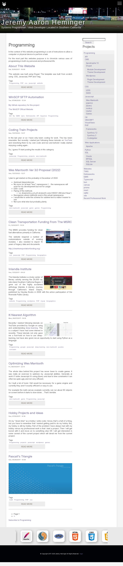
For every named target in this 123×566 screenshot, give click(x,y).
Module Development (96, 69)
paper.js (89, 103)
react (86, 190)
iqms (23, 116)
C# (86, 117)
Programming (14, 83)
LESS (88, 90)
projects (32, 156)
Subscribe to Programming (20, 524)
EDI (10, 116)
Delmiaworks (30, 116)
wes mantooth (41, 156)
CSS (87, 86)
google (22, 351)
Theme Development (96, 72)
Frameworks (91, 129)
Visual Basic (90, 123)
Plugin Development (95, 79)
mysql (43, 305)
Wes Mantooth (92, 100)
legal (81, 557)
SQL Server (91, 161)
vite (85, 195)
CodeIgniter (92, 138)
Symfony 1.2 (92, 133)
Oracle (89, 156)
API (38, 116)
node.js (89, 108)
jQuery (89, 106)
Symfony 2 (91, 135)
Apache (89, 146)
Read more (22, 87)
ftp (14, 116)
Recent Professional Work (95, 198)
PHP (21, 83)
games (37, 208)
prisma (86, 187)
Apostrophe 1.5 (92, 63)
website (40, 83)
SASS (88, 93)
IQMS (18, 116)
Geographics (41, 259)
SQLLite (89, 164)
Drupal (89, 66)
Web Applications (92, 142)
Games (89, 114)
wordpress (31, 305)
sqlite (86, 193)
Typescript (88, 179)
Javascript (89, 96)
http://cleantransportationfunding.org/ (24, 252)
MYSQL (89, 159)
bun (85, 182)
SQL (86, 152)
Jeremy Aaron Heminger (49, 24)
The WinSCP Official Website (21, 109)
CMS (87, 59)
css (26, 83)
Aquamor (43, 116)
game (31, 208)
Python (88, 150)
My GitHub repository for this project (24, 105)
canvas (87, 185)
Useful (88, 111)
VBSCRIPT (89, 120)
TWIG (86, 171)
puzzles (61, 351)
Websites (88, 169)
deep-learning (32, 332)
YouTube (68, 140)
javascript (32, 83)
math (11, 504)
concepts (12, 353)
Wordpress (90, 76)
